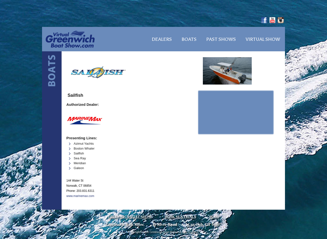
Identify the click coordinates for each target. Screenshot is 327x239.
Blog (214, 217)
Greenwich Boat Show (130, 217)
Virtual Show (263, 39)
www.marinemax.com (80, 196)
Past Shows (221, 39)
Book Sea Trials (180, 217)
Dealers (162, 39)
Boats (189, 39)
